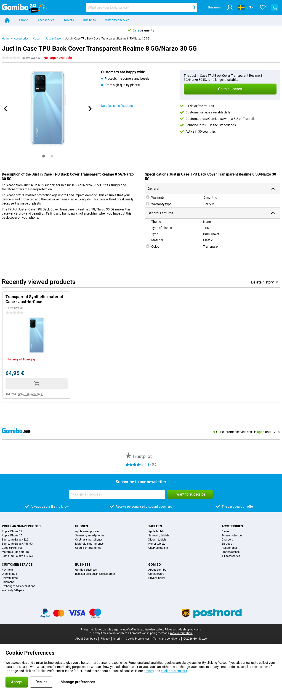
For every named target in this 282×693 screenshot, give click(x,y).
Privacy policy (156, 578)
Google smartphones (88, 547)
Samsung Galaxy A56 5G (17, 543)
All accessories (231, 556)
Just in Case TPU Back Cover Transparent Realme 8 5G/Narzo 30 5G (107, 38)
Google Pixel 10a (12, 547)
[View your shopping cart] (274, 7)
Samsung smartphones (89, 535)
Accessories (45, 20)
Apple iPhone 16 (12, 535)
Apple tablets (156, 531)
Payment (7, 569)
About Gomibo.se (86, 638)
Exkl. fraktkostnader (30, 393)
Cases (37, 38)
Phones (81, 526)
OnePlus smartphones (89, 539)
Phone (23, 20)
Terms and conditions (166, 638)
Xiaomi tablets (157, 539)
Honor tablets (156, 543)
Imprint (117, 638)
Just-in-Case (53, 38)
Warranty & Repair (13, 590)
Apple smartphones (87, 531)
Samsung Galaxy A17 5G (17, 556)
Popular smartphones (21, 526)
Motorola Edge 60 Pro (15, 552)
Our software (156, 573)
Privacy (105, 638)
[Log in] (229, 7)
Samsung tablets (158, 535)
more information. (181, 633)
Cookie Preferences (137, 638)
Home (5, 38)
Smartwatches (230, 552)
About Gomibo (157, 569)
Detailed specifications (117, 106)
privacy (149, 671)
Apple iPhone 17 (12, 531)
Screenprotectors (232, 535)
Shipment (8, 582)
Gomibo (154, 564)
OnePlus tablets (158, 547)
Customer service (117, 20)
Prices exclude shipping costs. (183, 629)
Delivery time (10, 578)
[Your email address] (117, 494)
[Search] (193, 7)
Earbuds (227, 543)
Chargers (227, 539)
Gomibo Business (86, 569)
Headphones (229, 547)
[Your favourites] (262, 7)
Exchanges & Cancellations (18, 586)
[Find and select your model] (141, 7)
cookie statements (174, 671)
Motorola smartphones (89, 543)
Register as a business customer (95, 573)
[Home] (7, 20)
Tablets (69, 20)
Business (89, 20)
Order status (9, 573)
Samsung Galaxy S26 (15, 539)
